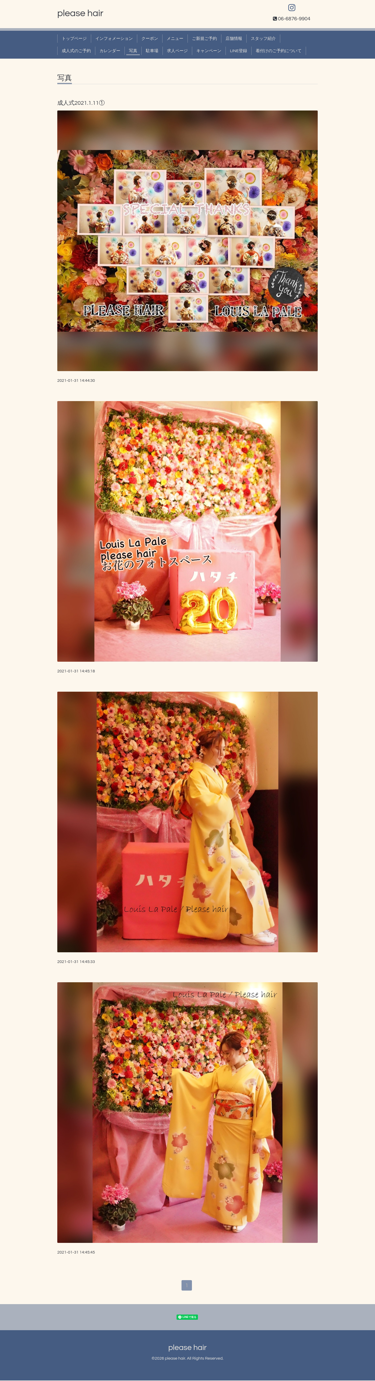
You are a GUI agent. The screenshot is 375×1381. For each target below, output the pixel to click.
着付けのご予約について (279, 51)
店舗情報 (234, 39)
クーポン (149, 39)
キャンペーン (208, 51)
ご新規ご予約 (204, 39)
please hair (80, 14)
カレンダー (109, 51)
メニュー (175, 39)
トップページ (74, 39)
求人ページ (177, 51)
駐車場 (152, 51)
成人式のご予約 (76, 51)
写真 (133, 51)
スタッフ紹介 (263, 39)
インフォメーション (114, 39)
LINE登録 (238, 51)
